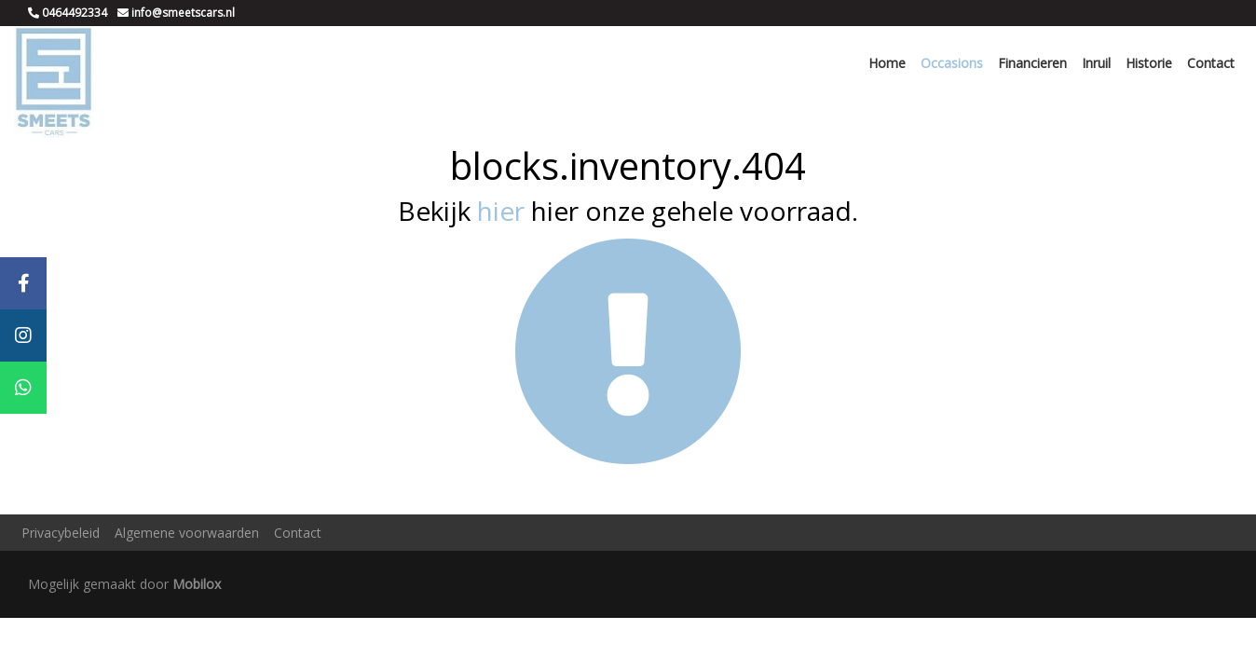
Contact (1211, 63)
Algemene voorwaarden (187, 532)
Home (887, 63)
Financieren (1032, 63)
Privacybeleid (60, 532)
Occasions (952, 63)
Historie (1149, 63)
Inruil (1096, 63)
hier (501, 210)
